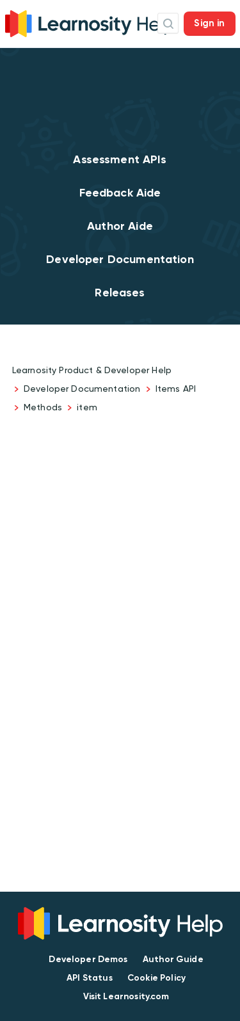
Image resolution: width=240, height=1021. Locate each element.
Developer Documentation (119, 259)
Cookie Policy (156, 977)
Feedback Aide (120, 193)
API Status (90, 977)
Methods (43, 407)
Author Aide (120, 226)
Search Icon (168, 23)
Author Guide (173, 959)
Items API (176, 388)
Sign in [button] (209, 23)
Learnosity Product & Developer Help (92, 370)
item (87, 407)
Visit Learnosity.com (126, 996)
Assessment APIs (119, 159)
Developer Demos (88, 959)
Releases (120, 292)
